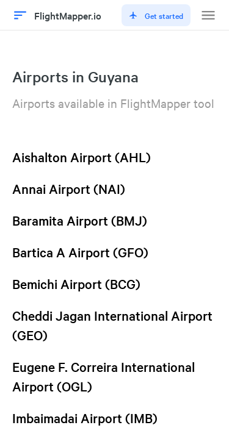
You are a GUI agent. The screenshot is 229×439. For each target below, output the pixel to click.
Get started (156, 15)
